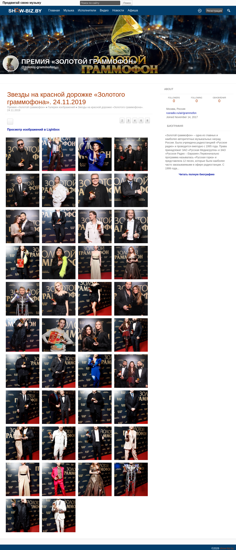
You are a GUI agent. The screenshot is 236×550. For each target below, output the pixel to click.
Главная (54, 10)
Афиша (133, 10)
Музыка (68, 10)
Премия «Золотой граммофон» (26, 107)
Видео (104, 10)
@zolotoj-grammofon (38, 67)
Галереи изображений (61, 107)
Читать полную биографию (196, 174)
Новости (118, 10)
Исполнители (87, 10)
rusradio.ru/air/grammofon (181, 112)
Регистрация (214, 10)
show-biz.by (227, 548)
